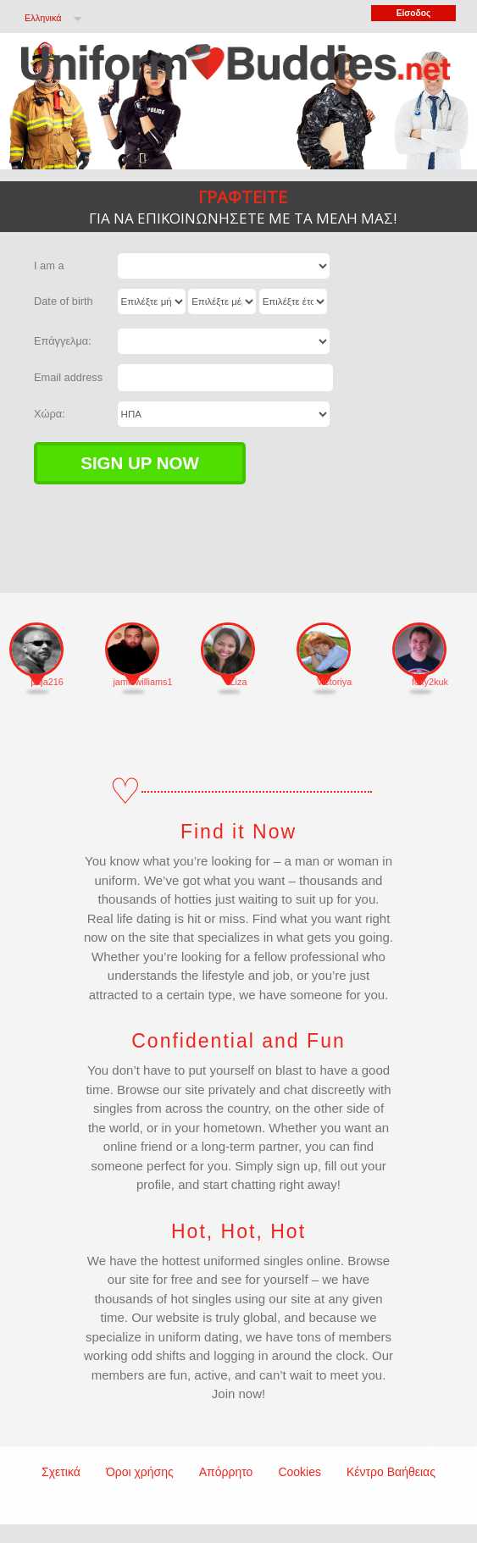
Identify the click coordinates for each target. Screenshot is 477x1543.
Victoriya (334, 682)
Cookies (299, 1472)
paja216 (47, 682)
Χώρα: (49, 413)
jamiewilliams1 (142, 682)
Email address (68, 377)
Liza (238, 682)
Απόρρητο (226, 1472)
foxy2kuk (430, 682)
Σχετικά (61, 1472)
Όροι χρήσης (140, 1472)
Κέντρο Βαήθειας (391, 1472)
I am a (49, 265)
